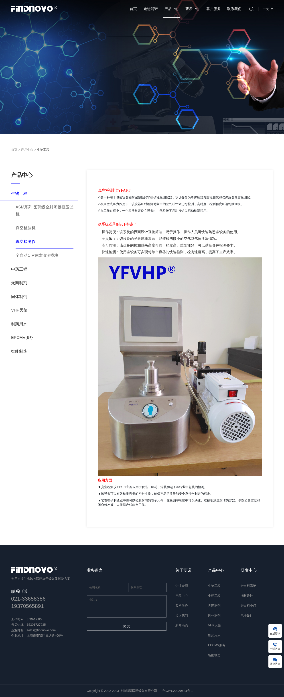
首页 (133, 9)
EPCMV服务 (22, 337)
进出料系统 (248, 585)
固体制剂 (19, 296)
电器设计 (247, 615)
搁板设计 (247, 595)
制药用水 (19, 324)
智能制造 (19, 351)
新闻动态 (181, 625)
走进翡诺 (151, 9)
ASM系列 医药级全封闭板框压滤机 (44, 210)
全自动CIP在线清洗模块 (37, 255)
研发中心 (192, 9)
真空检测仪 (26, 241)
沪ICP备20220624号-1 (177, 691)
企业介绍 (181, 585)
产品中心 (171, 9)
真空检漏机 (26, 228)
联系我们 (234, 9)
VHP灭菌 (19, 310)
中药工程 (19, 269)
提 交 (126, 626)
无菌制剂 (19, 283)
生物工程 (43, 149)
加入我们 (181, 615)
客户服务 (213, 9)
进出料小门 (248, 605)
